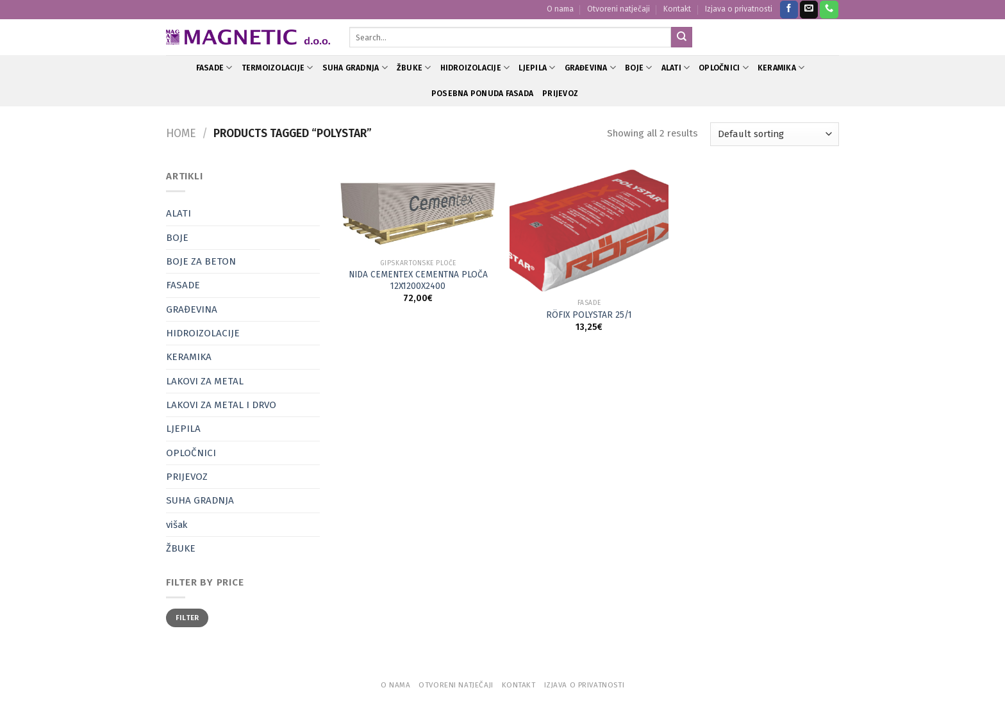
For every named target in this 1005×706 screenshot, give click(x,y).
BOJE (638, 68)
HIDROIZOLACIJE (475, 68)
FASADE (214, 68)
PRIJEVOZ (560, 93)
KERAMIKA (781, 68)
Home (181, 133)
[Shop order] (774, 134)
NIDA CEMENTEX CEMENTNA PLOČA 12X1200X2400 (418, 280)
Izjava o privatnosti (738, 8)
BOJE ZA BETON (201, 261)
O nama (560, 8)
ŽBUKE (414, 68)
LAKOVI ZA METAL (205, 381)
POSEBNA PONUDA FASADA (482, 93)
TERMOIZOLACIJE (277, 68)
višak (176, 524)
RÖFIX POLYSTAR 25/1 (589, 314)
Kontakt (677, 8)
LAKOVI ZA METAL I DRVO (221, 405)
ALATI (675, 68)
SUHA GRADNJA (355, 68)
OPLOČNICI (724, 68)
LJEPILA (537, 68)
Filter (187, 617)
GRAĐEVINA (591, 68)
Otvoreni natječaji (618, 8)
